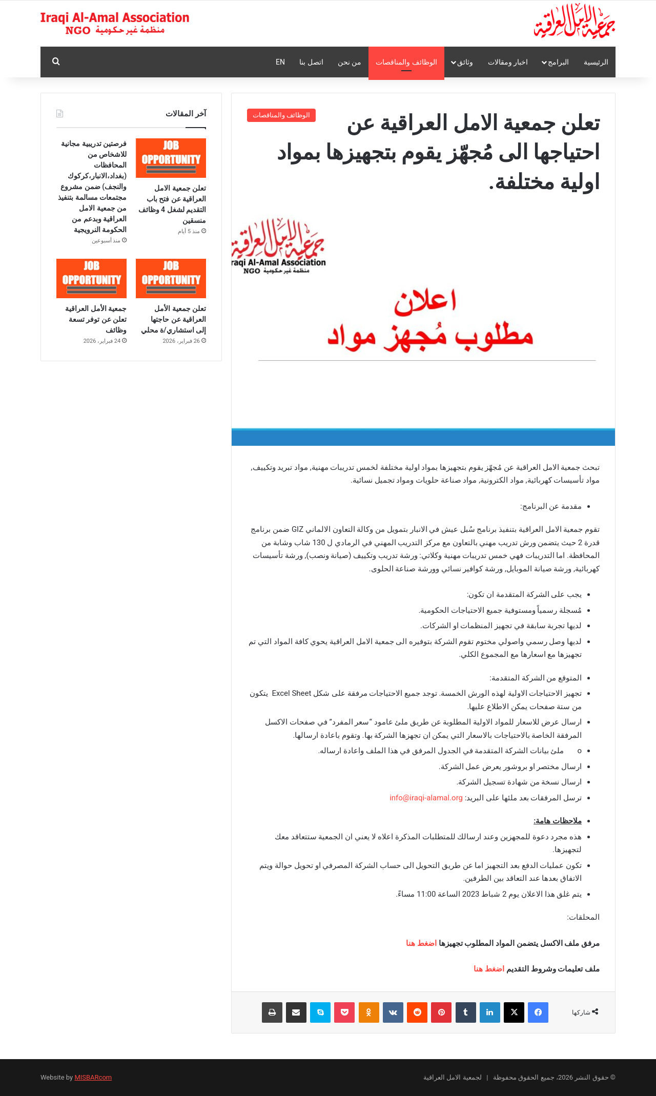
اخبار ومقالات (508, 62)
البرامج (558, 62)
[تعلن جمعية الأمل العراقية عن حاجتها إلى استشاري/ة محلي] (171, 278)
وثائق (465, 62)
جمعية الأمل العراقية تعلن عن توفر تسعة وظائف (96, 319)
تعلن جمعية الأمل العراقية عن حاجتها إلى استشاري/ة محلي (173, 319)
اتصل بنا (311, 62)
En (280, 62)
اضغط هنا (421, 943)
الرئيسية (596, 62)
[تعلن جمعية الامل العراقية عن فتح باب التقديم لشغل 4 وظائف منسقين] (171, 158)
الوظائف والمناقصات (406, 62)
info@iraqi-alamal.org (426, 797)
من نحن (349, 62)
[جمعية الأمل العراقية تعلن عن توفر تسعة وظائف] (91, 278)
